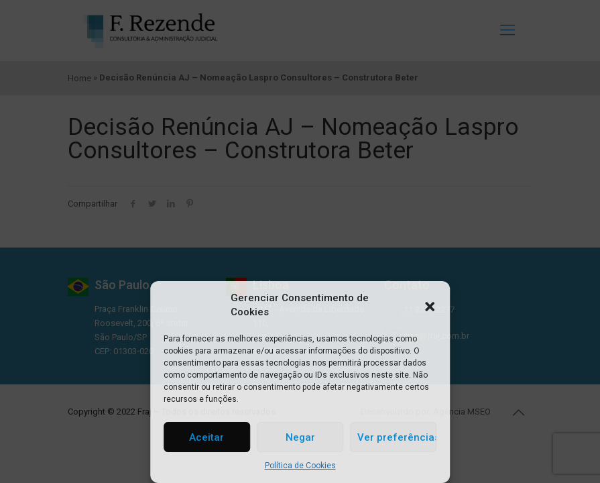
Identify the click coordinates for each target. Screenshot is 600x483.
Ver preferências (396, 437)
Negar (300, 437)
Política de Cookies (300, 465)
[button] (429, 305)
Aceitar (206, 437)
